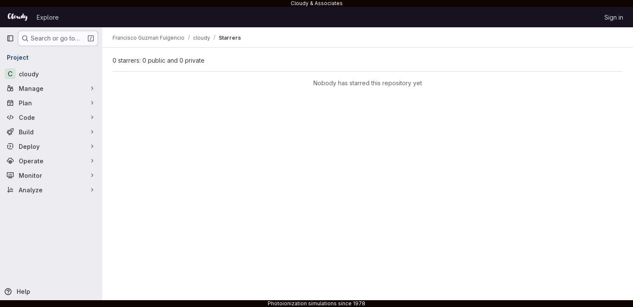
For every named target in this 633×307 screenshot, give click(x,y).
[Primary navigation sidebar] (10, 38)
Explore (48, 17)
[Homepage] (17, 17)
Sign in (613, 17)
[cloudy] (51, 74)
